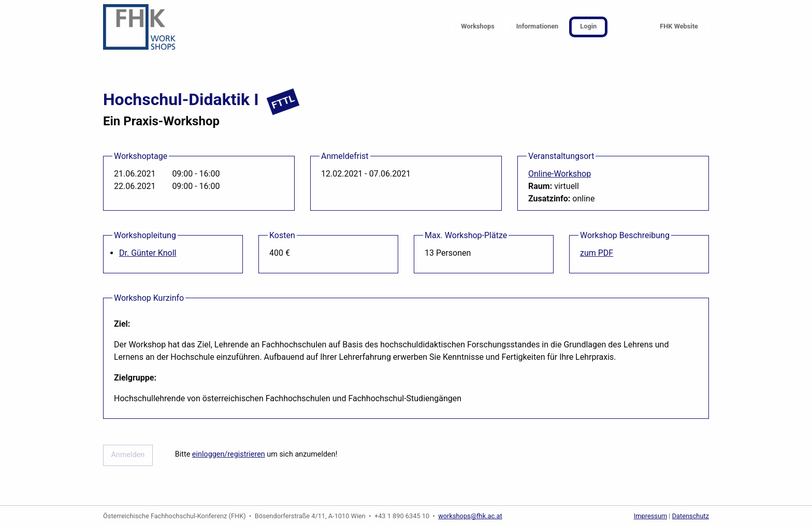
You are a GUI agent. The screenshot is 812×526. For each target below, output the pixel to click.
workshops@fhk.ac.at (470, 516)
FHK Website (679, 26)
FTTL (283, 101)
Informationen (537, 26)
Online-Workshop (559, 174)
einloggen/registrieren (228, 454)
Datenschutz (690, 516)
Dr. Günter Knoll (147, 253)
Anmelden (127, 454)
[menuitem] (477, 27)
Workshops (477, 26)
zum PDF (596, 253)
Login (588, 26)
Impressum (650, 516)
